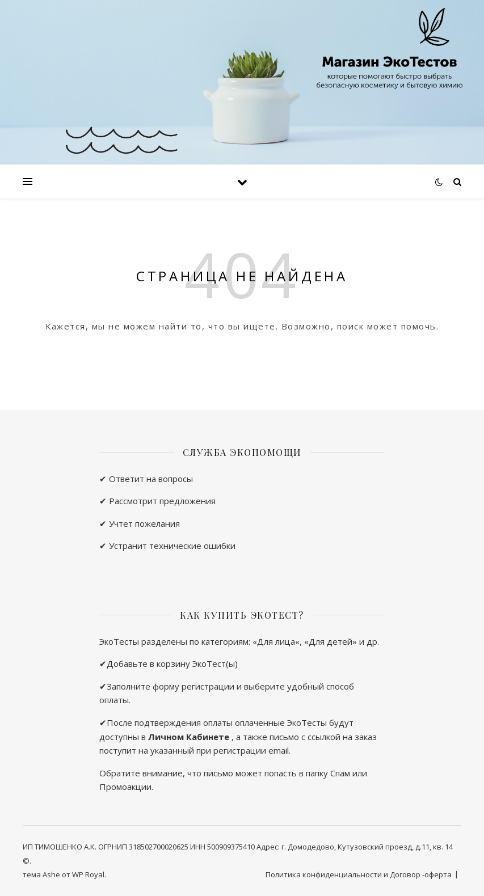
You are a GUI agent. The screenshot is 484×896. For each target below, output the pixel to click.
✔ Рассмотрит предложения (157, 500)
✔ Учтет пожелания (139, 523)
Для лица (276, 641)
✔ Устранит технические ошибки (167, 545)
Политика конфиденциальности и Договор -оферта (359, 874)
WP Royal (88, 874)
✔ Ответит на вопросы (146, 478)
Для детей (330, 641)
